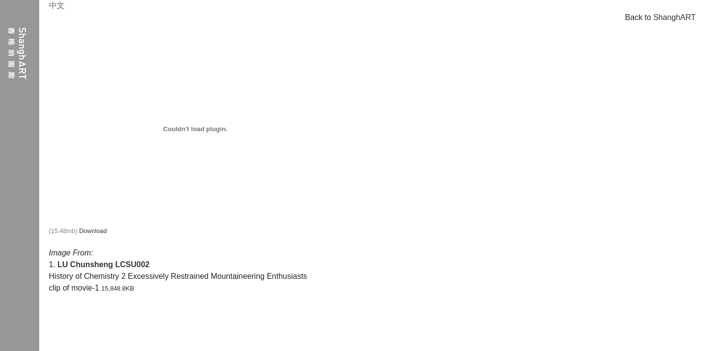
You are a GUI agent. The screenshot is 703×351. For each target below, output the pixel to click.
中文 (56, 5)
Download (93, 230)
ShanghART (674, 17)
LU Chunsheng (85, 264)
